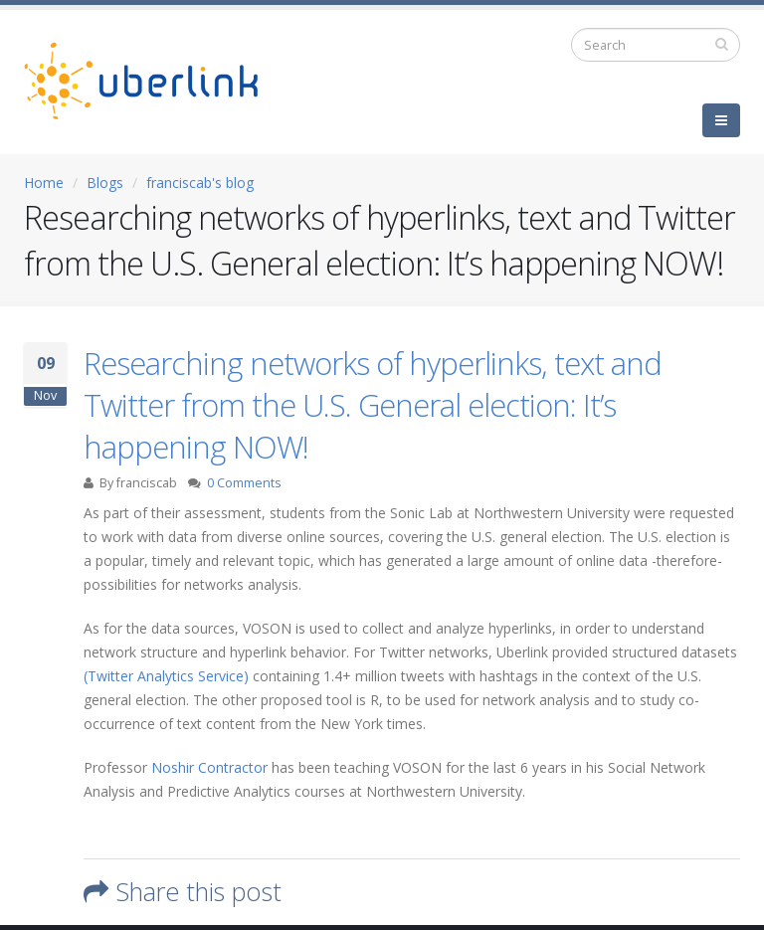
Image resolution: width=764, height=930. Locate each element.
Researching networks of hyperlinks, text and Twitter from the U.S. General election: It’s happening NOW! (373, 404)
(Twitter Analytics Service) (166, 675)
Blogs (105, 182)
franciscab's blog (200, 182)
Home (44, 182)
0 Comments (244, 482)
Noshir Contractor (209, 767)
